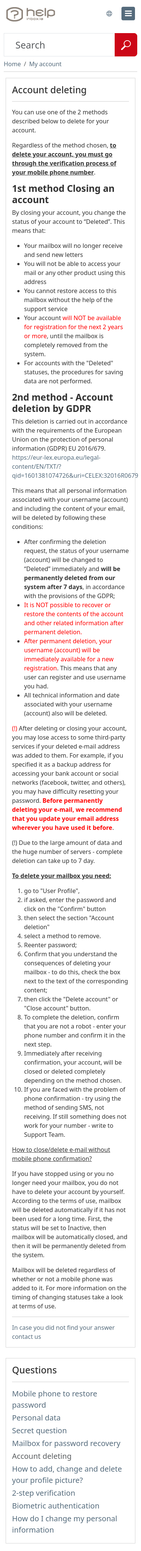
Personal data (36, 1418)
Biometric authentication (56, 1506)
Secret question (39, 1430)
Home (12, 64)
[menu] (128, 13)
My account (45, 64)
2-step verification (43, 1493)
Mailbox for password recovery (66, 1443)
